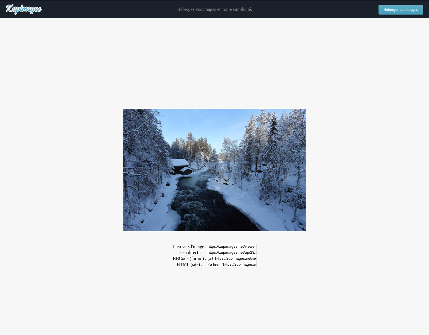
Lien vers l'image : (190, 246)
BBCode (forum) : (189, 258)
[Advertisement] (214, 64)
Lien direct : (189, 252)
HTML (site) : (189, 264)
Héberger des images (401, 10)
